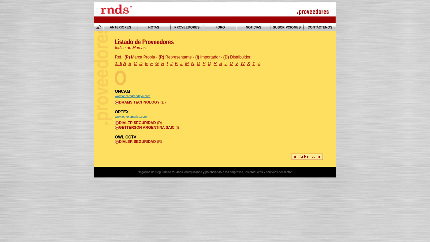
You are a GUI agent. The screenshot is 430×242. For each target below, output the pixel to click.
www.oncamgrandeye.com (132, 96)
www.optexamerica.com (131, 116)
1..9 (118, 63)
